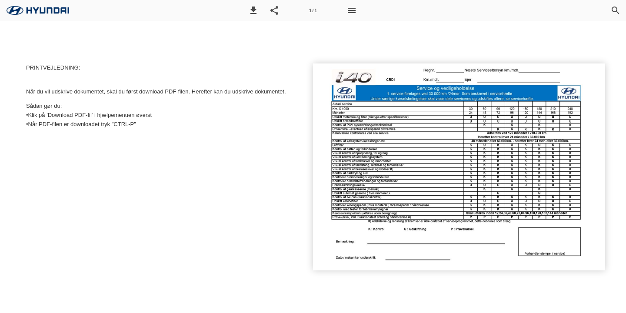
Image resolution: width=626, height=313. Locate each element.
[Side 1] (313, 10)
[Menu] (351, 10)
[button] (253, 10)
